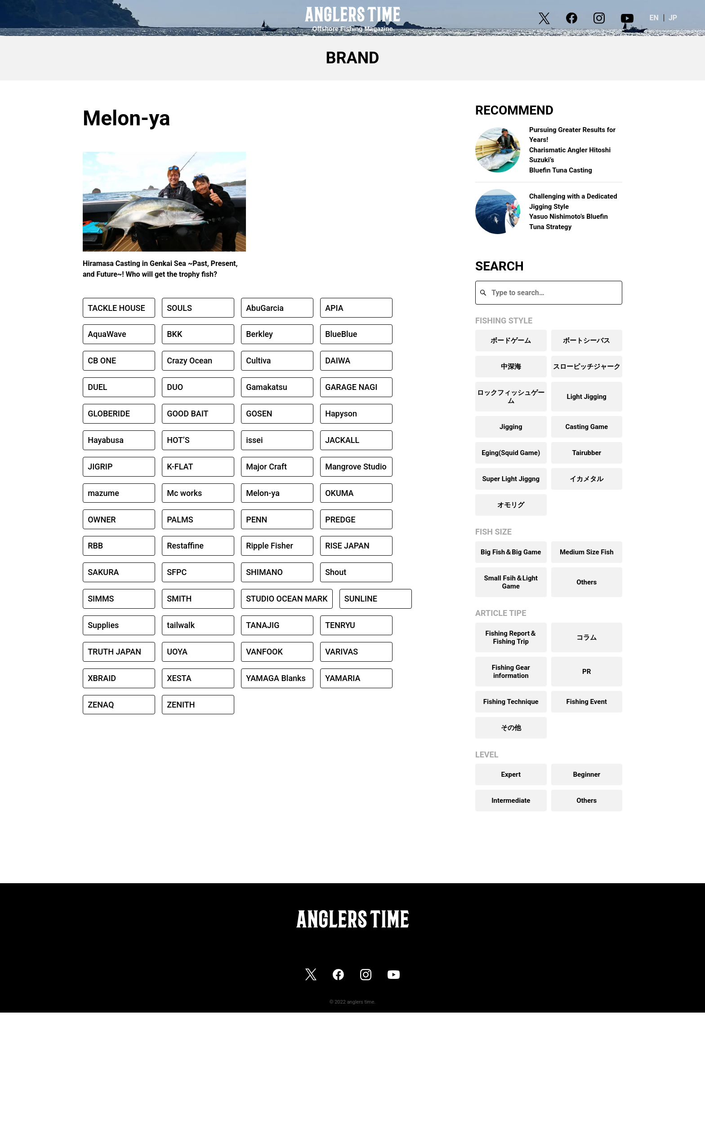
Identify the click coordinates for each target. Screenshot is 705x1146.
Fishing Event (587, 702)
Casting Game (586, 427)
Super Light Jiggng (511, 479)
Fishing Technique (511, 702)
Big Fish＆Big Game (511, 552)
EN (660, 17)
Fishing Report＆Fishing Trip (510, 637)
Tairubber (586, 453)
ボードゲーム (511, 340)
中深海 (511, 367)
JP (679, 17)
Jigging (511, 427)
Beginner (586, 774)
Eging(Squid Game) (511, 453)
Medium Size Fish (587, 552)
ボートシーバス (586, 340)
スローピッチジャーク (586, 367)
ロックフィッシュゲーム (510, 397)
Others (586, 582)
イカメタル (586, 479)
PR (586, 672)
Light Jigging (587, 397)
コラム (586, 637)
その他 (511, 728)
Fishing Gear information (511, 672)
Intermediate (510, 800)
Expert (511, 774)
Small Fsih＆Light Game (511, 582)
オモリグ (510, 505)
